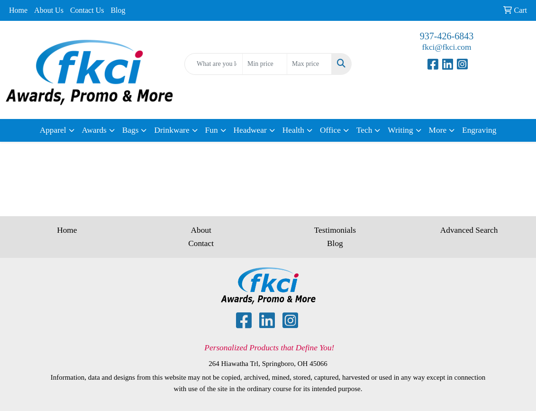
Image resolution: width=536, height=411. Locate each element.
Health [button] (293, 130)
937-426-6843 (446, 36)
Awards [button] (94, 130)
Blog (117, 10)
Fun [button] (211, 130)
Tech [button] (364, 130)
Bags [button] (130, 130)
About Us (49, 10)
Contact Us (87, 10)
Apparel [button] (53, 130)
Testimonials (335, 230)
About (201, 230)
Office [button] (330, 130)
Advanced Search (469, 230)
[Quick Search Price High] (309, 64)
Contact (201, 243)
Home (18, 10)
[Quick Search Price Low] (264, 64)
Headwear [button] (250, 130)
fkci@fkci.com (446, 47)
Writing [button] (400, 130)
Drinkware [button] (171, 130)
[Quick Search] (213, 64)
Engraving (479, 130)
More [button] (438, 130)
